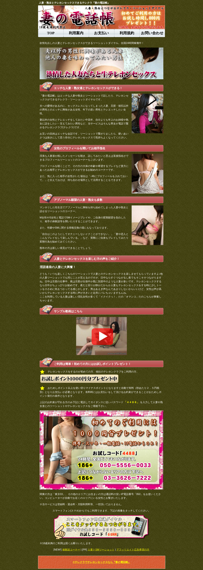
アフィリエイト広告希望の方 (132, 549)
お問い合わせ (152, 33)
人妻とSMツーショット (101, 549)
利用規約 (127, 33)
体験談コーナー (71, 549)
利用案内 (76, 33)
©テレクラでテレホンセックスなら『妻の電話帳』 (102, 562)
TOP (51, 33)
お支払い (101, 33)
